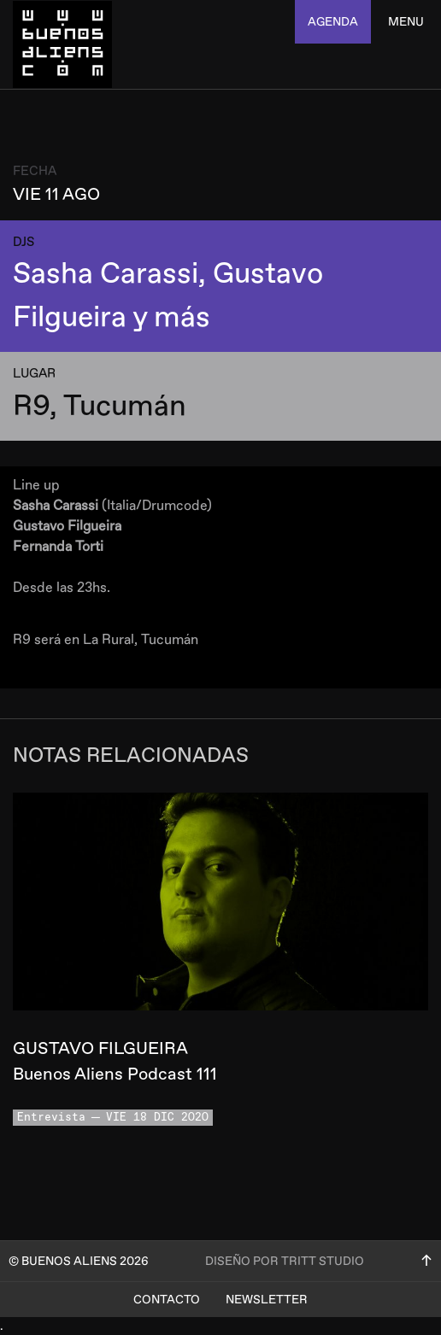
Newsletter (267, 1299)
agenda (333, 22)
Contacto (166, 1299)
